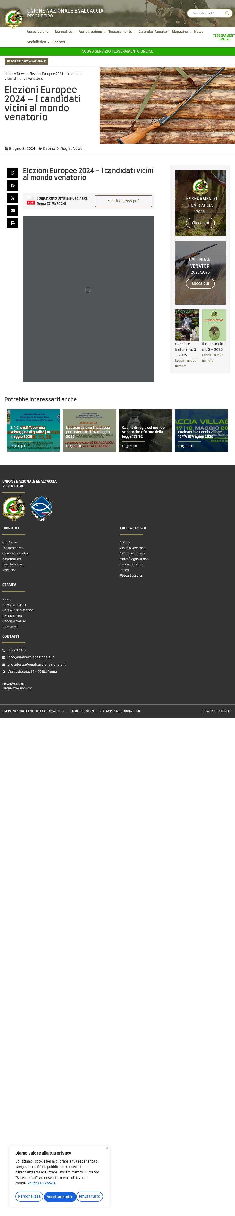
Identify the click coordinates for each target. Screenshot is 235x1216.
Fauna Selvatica (131, 564)
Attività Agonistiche (134, 558)
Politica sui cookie (41, 1185)
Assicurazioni (12, 558)
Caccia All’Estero (132, 553)
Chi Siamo (9, 542)
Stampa (9, 585)
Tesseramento (12, 547)
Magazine (9, 570)
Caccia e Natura (14, 621)
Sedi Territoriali (13, 564)
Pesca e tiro (40, 16)
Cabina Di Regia (57, 149)
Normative (10, 627)
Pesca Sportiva (131, 575)
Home (9, 74)
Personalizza (29, 1197)
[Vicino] (107, 1150)
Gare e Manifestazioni (18, 610)
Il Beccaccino (12, 615)
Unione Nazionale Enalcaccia (65, 10)
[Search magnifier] (227, 13)
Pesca (124, 570)
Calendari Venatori (15, 553)
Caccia (125, 542)
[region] (59, 1177)
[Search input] (208, 13)
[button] (12, 173)
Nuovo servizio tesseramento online (117, 51)
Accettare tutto (88, 1197)
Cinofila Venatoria (133, 547)
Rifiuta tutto (57, 1197)
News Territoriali (14, 604)
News (21, 74)
